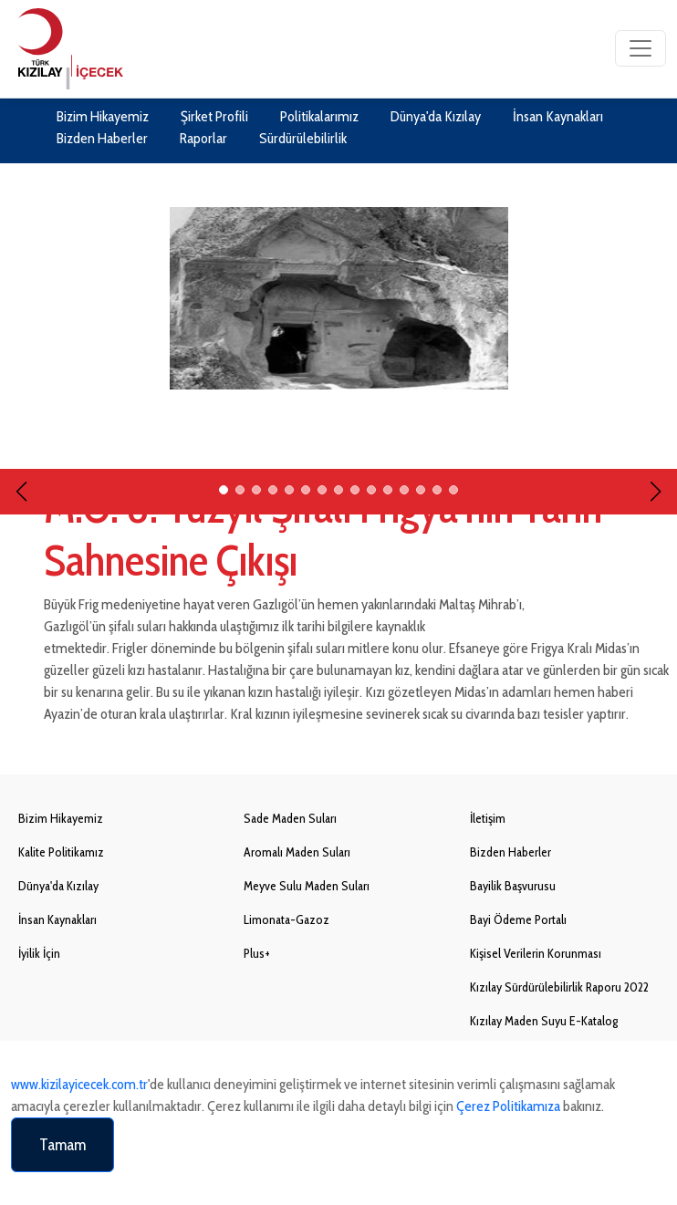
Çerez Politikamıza (508, 1106)
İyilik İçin (39, 953)
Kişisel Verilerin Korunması (535, 953)
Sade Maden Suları (290, 818)
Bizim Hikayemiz (103, 116)
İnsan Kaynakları (558, 116)
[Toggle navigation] (640, 48)
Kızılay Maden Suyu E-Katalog (544, 1021)
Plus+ (257, 953)
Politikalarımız (319, 116)
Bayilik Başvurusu (513, 886)
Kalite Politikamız (61, 852)
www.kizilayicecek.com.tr (79, 1084)
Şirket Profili (214, 116)
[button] (21, 469)
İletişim (487, 818)
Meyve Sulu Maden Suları (307, 886)
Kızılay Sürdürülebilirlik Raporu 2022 (559, 987)
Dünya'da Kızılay (436, 116)
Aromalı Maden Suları (297, 852)
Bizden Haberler (102, 138)
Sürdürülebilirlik (303, 138)
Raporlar (203, 138)
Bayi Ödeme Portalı (518, 919)
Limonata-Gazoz (286, 919)
